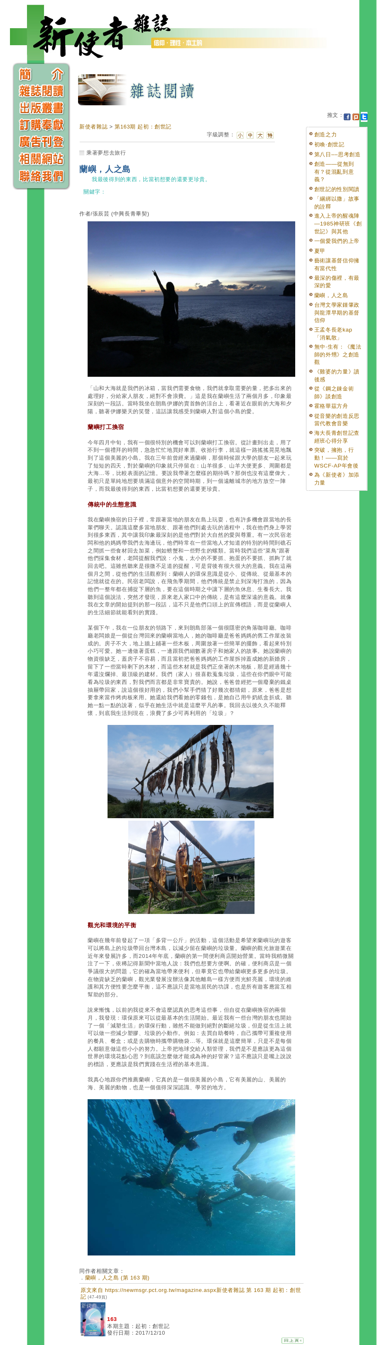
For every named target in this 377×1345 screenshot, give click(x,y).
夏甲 (320, 251)
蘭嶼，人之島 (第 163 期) (117, 1278)
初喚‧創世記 (329, 144)
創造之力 (325, 134)
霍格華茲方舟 (331, 406)
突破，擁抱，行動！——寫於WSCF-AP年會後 (336, 457)
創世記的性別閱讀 (337, 189)
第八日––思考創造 (337, 154)
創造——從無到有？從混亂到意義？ (334, 171)
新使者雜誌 (93, 127)
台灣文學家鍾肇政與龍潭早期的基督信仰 (337, 312)
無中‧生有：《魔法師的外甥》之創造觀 (338, 354)
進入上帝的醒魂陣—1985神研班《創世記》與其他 (338, 223)
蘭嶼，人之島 (331, 295)
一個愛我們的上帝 (337, 241)
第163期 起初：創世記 (143, 127)
